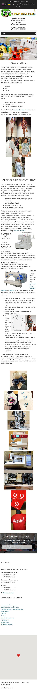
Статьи (10, 57)
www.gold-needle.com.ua (21, 110)
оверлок (11, 290)
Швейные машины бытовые (10, 607)
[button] (18, 655)
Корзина (17, 4)
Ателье (3, 616)
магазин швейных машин (9, 605)
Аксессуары (4, 611)
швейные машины (19, 231)
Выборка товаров (6, 624)
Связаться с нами (8, 593)
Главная (3, 57)
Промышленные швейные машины (12, 609)
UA (10, 4)
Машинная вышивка (7, 618)
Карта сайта (5, 622)
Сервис (3, 613)
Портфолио (4, 620)
